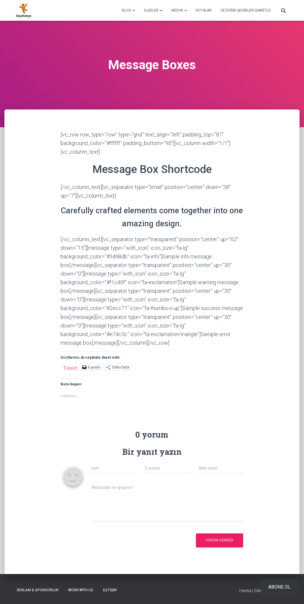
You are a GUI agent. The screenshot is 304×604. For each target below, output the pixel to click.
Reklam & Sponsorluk (37, 590)
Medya (179, 10)
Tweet (70, 367)
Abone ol (279, 587)
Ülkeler (153, 10)
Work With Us (80, 590)
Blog (128, 10)
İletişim (110, 590)
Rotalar (204, 10)
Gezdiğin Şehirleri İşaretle (246, 10)
